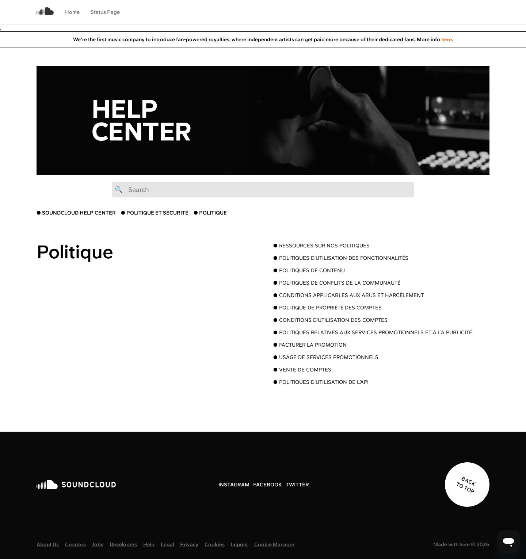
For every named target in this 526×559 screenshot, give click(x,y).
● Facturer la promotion (310, 345)
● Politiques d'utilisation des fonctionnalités (340, 258)
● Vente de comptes (302, 370)
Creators (75, 544)
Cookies (215, 544)
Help (149, 544)
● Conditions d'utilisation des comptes (330, 320)
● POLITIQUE (210, 213)
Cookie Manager (274, 544)
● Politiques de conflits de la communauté (336, 283)
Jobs (97, 544)
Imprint (239, 544)
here (446, 39)
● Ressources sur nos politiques (321, 245)
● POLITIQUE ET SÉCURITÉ (154, 213)
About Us (48, 544)
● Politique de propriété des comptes (327, 308)
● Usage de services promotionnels (325, 357)
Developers (123, 544)
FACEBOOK (267, 484)
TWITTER (297, 484)
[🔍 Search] (263, 189)
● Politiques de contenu (309, 270)
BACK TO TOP (466, 484)
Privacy (189, 544)
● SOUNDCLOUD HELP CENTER (76, 213)
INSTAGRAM (233, 484)
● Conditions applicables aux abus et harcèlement (348, 295)
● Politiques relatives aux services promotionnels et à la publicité (372, 332)
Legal (167, 544)
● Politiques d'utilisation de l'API (321, 382)
